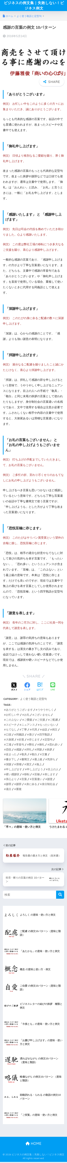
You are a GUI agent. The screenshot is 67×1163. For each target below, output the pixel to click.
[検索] (60, 896)
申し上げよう (35, 770)
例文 (54, 730)
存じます (34, 740)
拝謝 (39, 750)
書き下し (11, 760)
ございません (42, 715)
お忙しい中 (12, 715)
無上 (39, 765)
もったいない (48, 725)
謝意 (50, 780)
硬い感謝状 (12, 775)
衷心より (11, 780)
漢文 (29, 765)
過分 (8, 790)
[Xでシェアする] (14, 688)
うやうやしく (46, 710)
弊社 (31, 745)
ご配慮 (54, 720)
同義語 (20, 735)
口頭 (8, 735)
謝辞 (18, 785)
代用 (34, 730)
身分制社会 (48, 785)
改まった (11, 755)
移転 (26, 775)
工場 (8, 745)
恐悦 (8, 750)
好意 (21, 740)
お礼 (26, 715)
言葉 (24, 780)
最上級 (38, 760)
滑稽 (18, 765)
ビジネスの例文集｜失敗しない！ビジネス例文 (34, 6)
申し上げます (14, 770)
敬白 (34, 755)
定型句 (48, 740)
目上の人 (53, 770)
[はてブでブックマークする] (40, 688)
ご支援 (41, 720)
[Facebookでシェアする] (27, 688)
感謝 (18, 750)
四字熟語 (44, 735)
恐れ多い (54, 745)
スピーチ (11, 725)
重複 (18, 790)
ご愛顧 (28, 720)
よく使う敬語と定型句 (33, 700)
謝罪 (8, 785)
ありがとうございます (19, 710)
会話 (44, 730)
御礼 (41, 745)
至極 (37, 775)
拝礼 (29, 750)
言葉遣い (37, 780)
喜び (31, 735)
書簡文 (25, 760)
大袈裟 (10, 740)
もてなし (11, 730)
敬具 (24, 755)
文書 (44, 755)
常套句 (20, 745)
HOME (33, 1144)
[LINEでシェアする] (52, 688)
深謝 (8, 765)
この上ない (12, 720)
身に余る (31, 785)
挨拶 (49, 750)
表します (49, 775)
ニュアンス (28, 725)
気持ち (51, 760)
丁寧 (24, 730)
